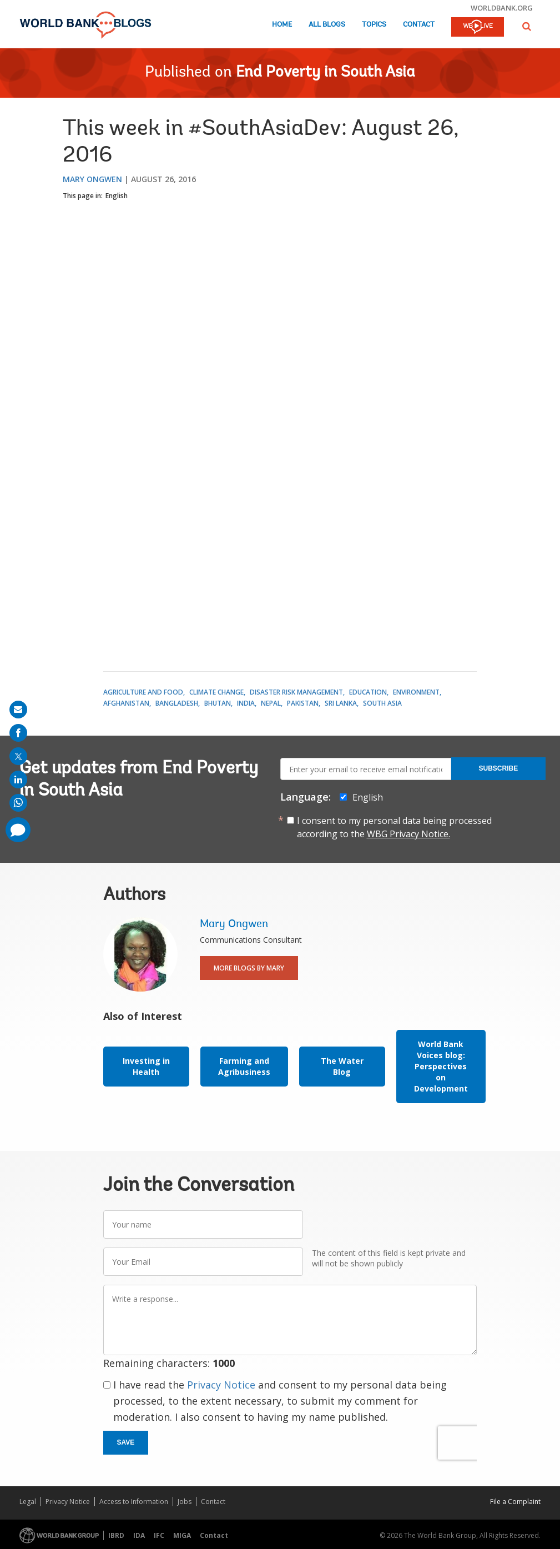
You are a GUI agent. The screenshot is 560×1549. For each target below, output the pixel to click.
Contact (419, 24)
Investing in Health (146, 1066)
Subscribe (498, 768)
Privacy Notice (221, 1384)
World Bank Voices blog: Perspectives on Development (441, 1066)
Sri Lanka (341, 703)
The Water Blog (342, 1066)
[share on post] (18, 756)
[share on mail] (18, 709)
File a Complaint (515, 1501)
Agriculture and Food (143, 692)
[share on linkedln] (18, 779)
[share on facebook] (18, 733)
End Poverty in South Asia (325, 73)
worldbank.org (502, 7)
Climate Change (216, 692)
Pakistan (303, 703)
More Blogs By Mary (249, 968)
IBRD (116, 1535)
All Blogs (327, 24)
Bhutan (217, 703)
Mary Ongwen (92, 179)
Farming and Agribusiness (244, 1066)
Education (368, 692)
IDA (139, 1535)
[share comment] (18, 829)
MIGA (182, 1535)
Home (282, 24)
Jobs (184, 1501)
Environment (416, 692)
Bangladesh (176, 703)
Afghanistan (126, 703)
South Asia (382, 703)
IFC (159, 1535)
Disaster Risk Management (296, 692)
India (246, 703)
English (116, 195)
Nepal (271, 703)
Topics (374, 24)
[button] (526, 26)
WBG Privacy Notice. (408, 834)
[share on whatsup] (18, 803)
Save (126, 1442)
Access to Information (133, 1501)
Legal (27, 1501)
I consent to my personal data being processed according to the (394, 827)
